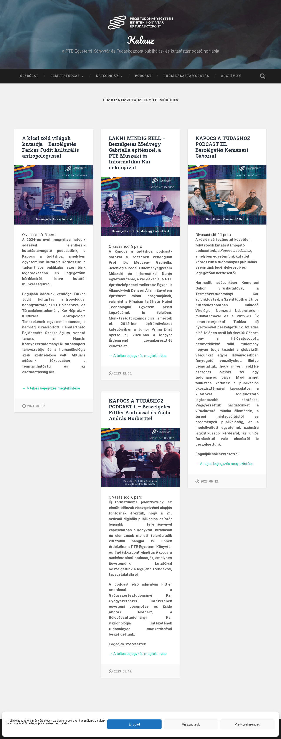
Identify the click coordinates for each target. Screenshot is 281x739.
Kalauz (140, 40)
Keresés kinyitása (262, 76)
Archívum (231, 76)
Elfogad (134, 724)
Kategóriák (107, 76)
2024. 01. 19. (33, 406)
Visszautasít (191, 724)
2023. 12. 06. (120, 373)
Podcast (143, 76)
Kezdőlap (29, 76)
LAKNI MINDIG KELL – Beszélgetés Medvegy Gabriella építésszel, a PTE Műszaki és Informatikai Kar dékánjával (137, 153)
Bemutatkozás (65, 76)
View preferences (247, 724)
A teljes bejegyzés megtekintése (51, 388)
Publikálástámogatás (186, 76)
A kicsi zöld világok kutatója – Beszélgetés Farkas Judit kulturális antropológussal (50, 147)
